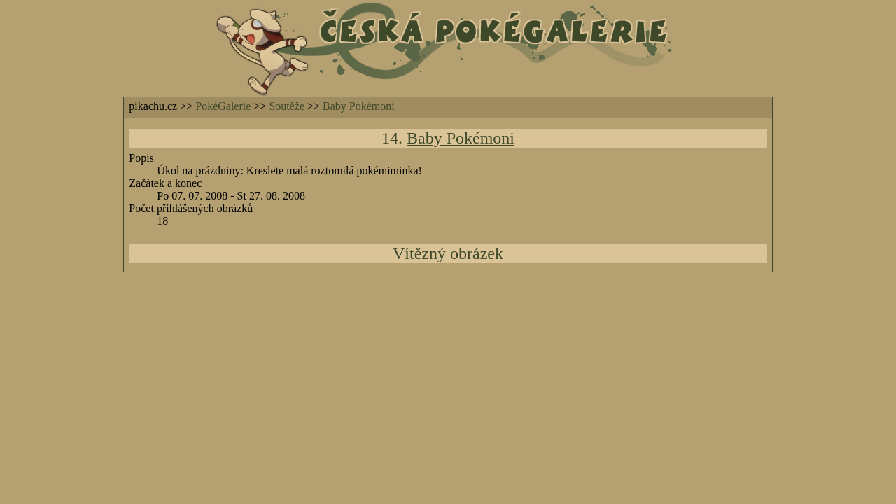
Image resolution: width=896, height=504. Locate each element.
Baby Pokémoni (359, 106)
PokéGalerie (223, 106)
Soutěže (286, 106)
